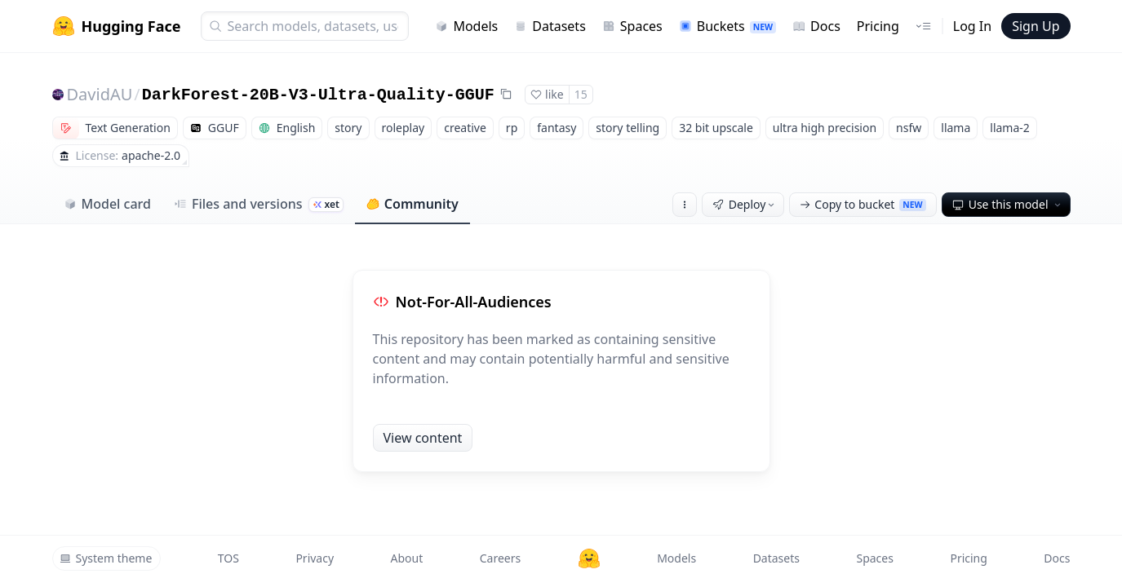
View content (423, 438)
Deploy (745, 204)
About (407, 558)
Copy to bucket (862, 204)
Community (412, 204)
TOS (228, 558)
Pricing (878, 26)
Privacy (314, 558)
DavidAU (100, 94)
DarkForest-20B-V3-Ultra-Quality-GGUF (318, 95)
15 (581, 94)
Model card (107, 204)
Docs (816, 26)
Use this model (1007, 204)
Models (466, 26)
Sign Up (1035, 26)
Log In (972, 26)
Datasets (550, 26)
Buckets (727, 26)
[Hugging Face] (589, 558)
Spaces (632, 26)
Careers (500, 558)
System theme (106, 558)
